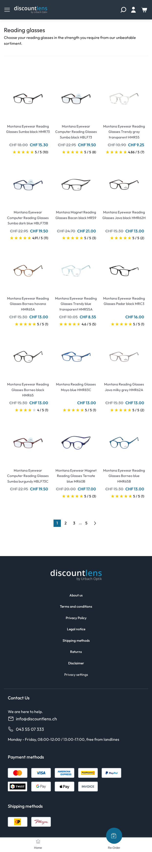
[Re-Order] (114, 836)
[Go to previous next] (95, 523)
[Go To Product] (28, 96)
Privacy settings (76, 674)
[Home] (38, 841)
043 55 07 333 (26, 729)
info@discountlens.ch (32, 719)
